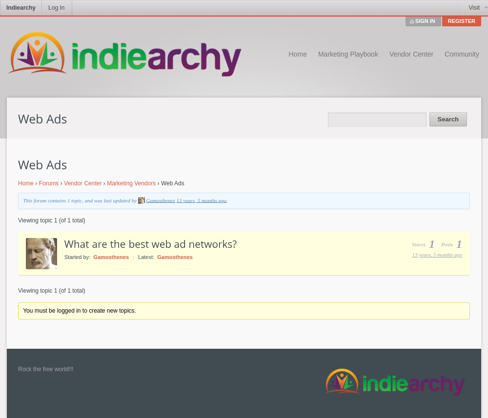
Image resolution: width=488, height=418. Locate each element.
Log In (56, 7)
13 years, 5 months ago (201, 200)
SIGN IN (425, 21)
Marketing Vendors (131, 183)
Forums (49, 183)
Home (298, 54)
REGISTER (461, 21)
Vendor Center (411, 54)
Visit (474, 7)
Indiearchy (21, 7)
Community (462, 54)
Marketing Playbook (348, 54)
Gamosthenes (160, 200)
